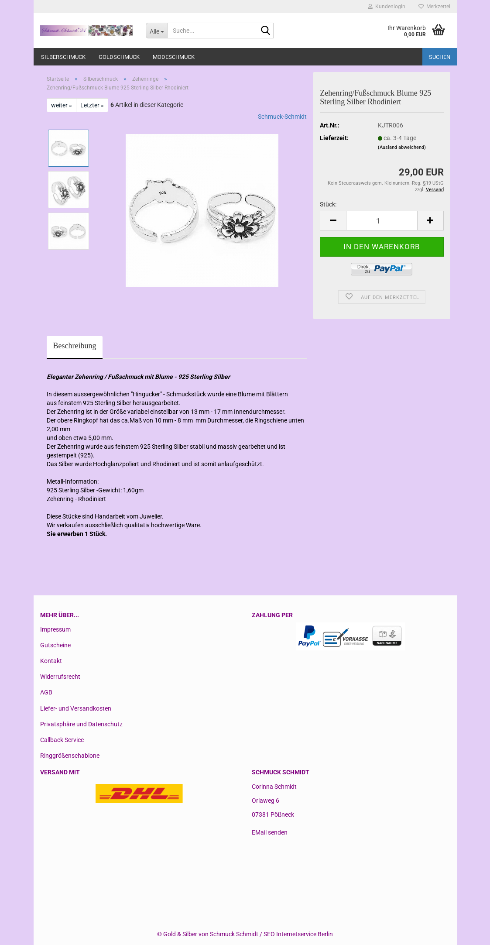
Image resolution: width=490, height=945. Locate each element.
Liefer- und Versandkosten (75, 708)
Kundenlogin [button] (386, 6)
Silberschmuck (63, 57)
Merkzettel (434, 6)
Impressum (55, 629)
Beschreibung (74, 345)
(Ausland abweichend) (402, 147)
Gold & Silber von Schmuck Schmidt (210, 934)
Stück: (328, 204)
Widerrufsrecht (60, 676)
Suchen (439, 57)
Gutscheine (55, 645)
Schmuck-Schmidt (282, 116)
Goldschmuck (119, 57)
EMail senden (270, 832)
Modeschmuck (174, 57)
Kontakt (51, 660)
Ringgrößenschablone (69, 755)
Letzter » (92, 105)
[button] (333, 220)
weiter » (61, 105)
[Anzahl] (381, 220)
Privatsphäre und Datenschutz (81, 724)
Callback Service (62, 739)
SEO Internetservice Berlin (298, 934)
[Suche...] (156, 30)
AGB (46, 692)
